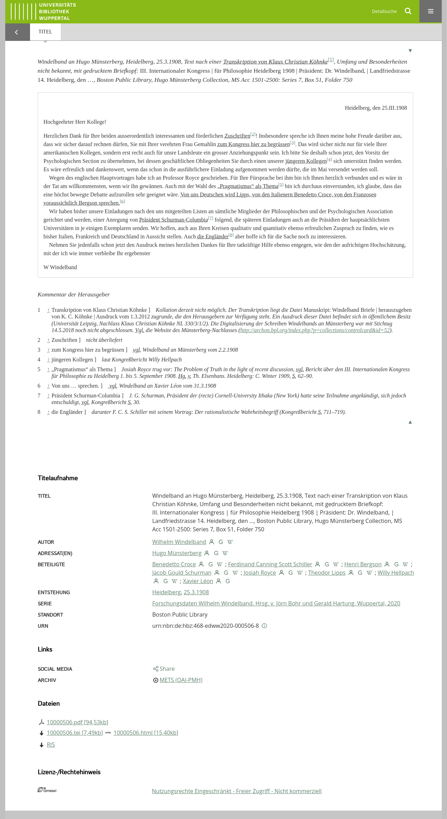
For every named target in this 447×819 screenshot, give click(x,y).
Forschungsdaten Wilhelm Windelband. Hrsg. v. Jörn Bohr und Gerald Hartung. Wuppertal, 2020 (276, 603)
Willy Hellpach (396, 572)
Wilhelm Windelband (179, 542)
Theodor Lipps (326, 572)
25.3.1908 (196, 592)
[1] (331, 59)
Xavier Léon (198, 581)
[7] (210, 217)
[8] (231, 234)
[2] (253, 133)
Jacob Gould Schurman (182, 572)
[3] (292, 142)
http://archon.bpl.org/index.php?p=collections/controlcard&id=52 (315, 330)
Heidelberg (166, 592)
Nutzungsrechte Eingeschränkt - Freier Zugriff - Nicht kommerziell (237, 791)
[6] (122, 201)
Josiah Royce (260, 572)
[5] (281, 184)
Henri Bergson (363, 564)
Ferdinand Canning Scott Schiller (270, 564)
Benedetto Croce (174, 564)
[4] (329, 159)
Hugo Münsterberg (176, 553)
